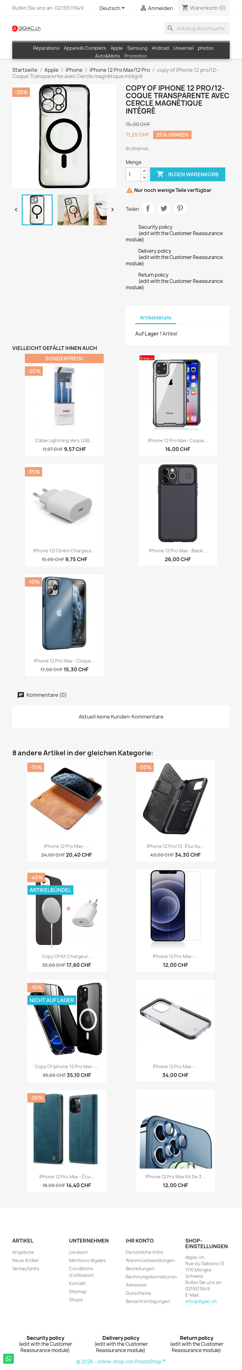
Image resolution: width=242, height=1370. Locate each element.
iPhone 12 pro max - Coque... (64, 661)
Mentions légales (87, 1260)
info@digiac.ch (201, 1301)
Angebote (23, 1252)
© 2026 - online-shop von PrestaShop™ (121, 1361)
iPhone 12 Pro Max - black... (177, 551)
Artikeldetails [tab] (155, 317)
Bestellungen (140, 1268)
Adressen (136, 1285)
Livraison (78, 1252)
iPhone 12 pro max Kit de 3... (175, 1177)
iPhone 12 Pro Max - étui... (66, 1177)
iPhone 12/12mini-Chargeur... (64, 551)
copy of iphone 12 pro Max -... (67, 1066)
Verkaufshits (25, 1268)
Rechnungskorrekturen (151, 1277)
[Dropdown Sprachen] (113, 8)
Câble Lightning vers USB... (64, 440)
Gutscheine (138, 1293)
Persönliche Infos (144, 1252)
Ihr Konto (140, 1240)
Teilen (147, 208)
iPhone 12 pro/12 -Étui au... (175, 846)
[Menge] (133, 174)
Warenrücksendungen (150, 1260)
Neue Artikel (25, 1260)
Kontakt (77, 1283)
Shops (76, 1300)
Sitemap (78, 1291)
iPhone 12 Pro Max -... (66, 846)
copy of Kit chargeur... (67, 956)
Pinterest (180, 208)
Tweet (164, 208)
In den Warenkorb (188, 174)
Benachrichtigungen (148, 1301)
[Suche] (197, 28)
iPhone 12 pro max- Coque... (178, 440)
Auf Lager (147, 333)
